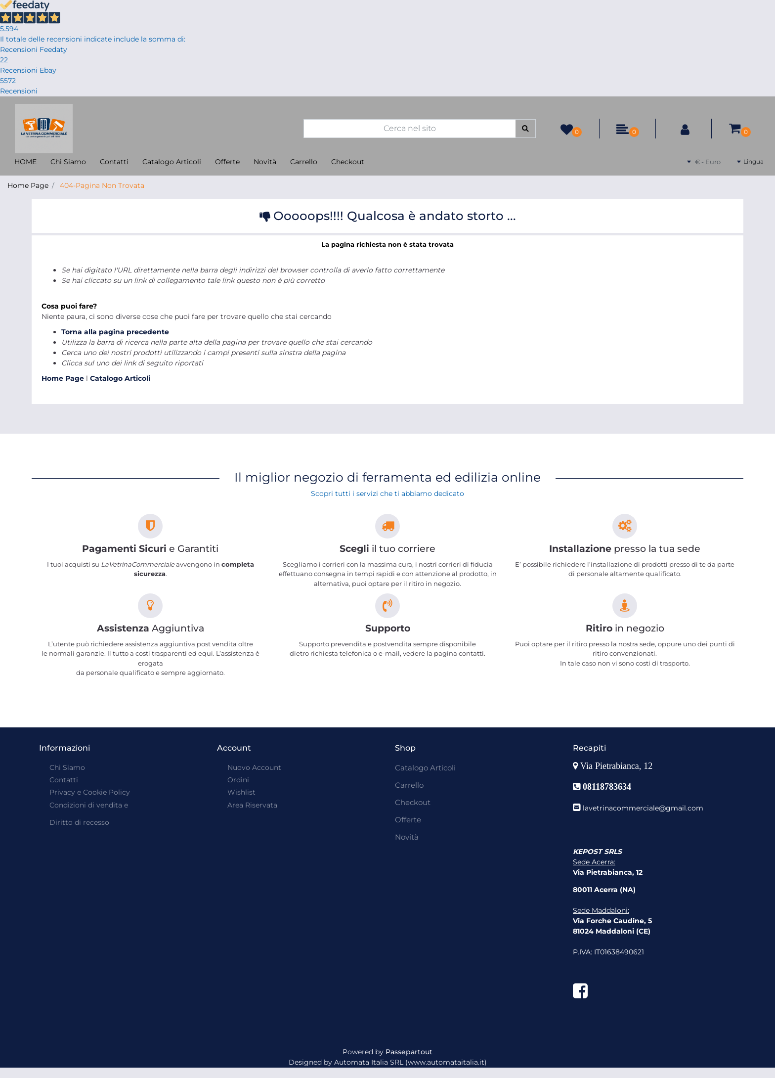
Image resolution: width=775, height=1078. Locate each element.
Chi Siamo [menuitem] (68, 161)
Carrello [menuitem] (303, 161)
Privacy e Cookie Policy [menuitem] (89, 792)
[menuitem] (88, 817)
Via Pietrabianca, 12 (617, 766)
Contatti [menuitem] (114, 161)
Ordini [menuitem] (238, 779)
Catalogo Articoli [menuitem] (171, 161)
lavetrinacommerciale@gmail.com (643, 808)
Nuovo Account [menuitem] (254, 767)
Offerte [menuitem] (227, 161)
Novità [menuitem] (265, 161)
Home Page (27, 185)
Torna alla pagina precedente (115, 331)
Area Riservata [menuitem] (252, 805)
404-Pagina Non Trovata (102, 185)
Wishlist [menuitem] (241, 792)
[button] (526, 128)
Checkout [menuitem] (347, 161)
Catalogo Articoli (120, 378)
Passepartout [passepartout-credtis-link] (409, 1051)
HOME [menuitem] (25, 161)
